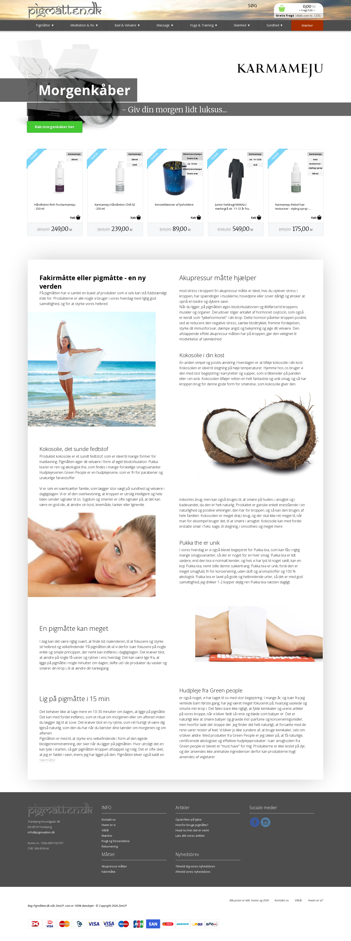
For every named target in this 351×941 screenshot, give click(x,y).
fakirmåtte (47, 759)
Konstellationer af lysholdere (174, 205)
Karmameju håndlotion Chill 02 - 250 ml (115, 207)
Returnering (110, 846)
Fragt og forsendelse (116, 841)
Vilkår (105, 830)
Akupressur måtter (114, 866)
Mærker (107, 836)
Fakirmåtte (109, 872)
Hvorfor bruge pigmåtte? (192, 825)
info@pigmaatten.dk (41, 832)
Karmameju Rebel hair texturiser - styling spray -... (293, 207)
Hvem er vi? (315, 900)
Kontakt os (109, 819)
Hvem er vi (109, 825)
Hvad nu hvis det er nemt (192, 830)
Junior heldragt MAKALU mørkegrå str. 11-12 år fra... (233, 207)
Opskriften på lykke (189, 819)
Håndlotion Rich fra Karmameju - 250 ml (54, 207)
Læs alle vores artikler (190, 836)
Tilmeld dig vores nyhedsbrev (195, 866)
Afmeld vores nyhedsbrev (193, 872)
